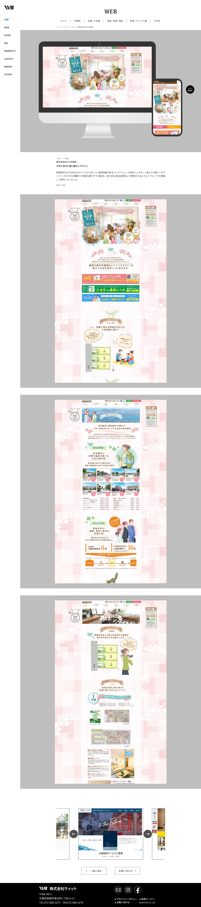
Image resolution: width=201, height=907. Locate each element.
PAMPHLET (10, 51)
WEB (6, 27)
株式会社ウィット (63, 888)
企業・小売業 (94, 20)
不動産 (77, 20)
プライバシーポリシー (126, 899)
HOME (58, 27)
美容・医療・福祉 (115, 20)
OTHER (8, 74)
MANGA (8, 66)
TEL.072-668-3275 (49, 902)
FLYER (7, 35)
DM (6, 43)
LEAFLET (9, 58)
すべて (64, 20)
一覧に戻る (96, 870)
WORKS (66, 27)
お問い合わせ (126, 870)
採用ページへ (147, 899)
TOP (6, 19)
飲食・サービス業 (138, 20)
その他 (157, 20)
